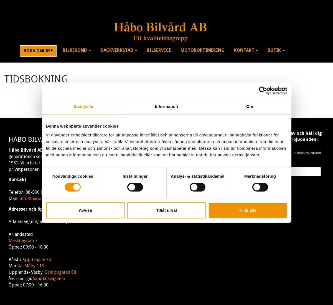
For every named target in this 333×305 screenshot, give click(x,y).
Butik (276, 50)
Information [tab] (166, 106)
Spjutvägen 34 (37, 259)
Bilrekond (77, 50)
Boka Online (38, 50)
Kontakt (246, 50)
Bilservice (159, 50)
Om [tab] (249, 106)
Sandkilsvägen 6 (49, 278)
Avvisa (85, 210)
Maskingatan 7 (23, 240)
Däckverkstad (118, 50)
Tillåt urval (166, 210)
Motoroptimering (203, 50)
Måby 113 (34, 265)
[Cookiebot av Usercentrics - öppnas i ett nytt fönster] (263, 90)
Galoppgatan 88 (60, 272)
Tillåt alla (247, 210)
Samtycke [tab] (83, 106)
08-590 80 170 (40, 192)
